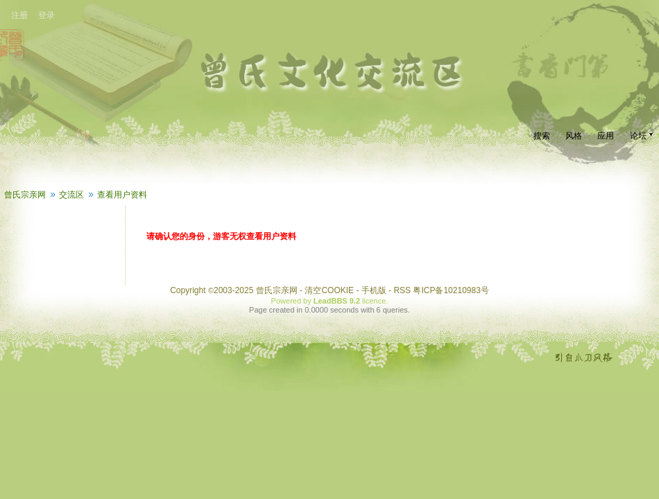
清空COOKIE (329, 290)
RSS (402, 290)
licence (374, 301)
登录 (46, 15)
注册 (19, 15)
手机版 (373, 290)
